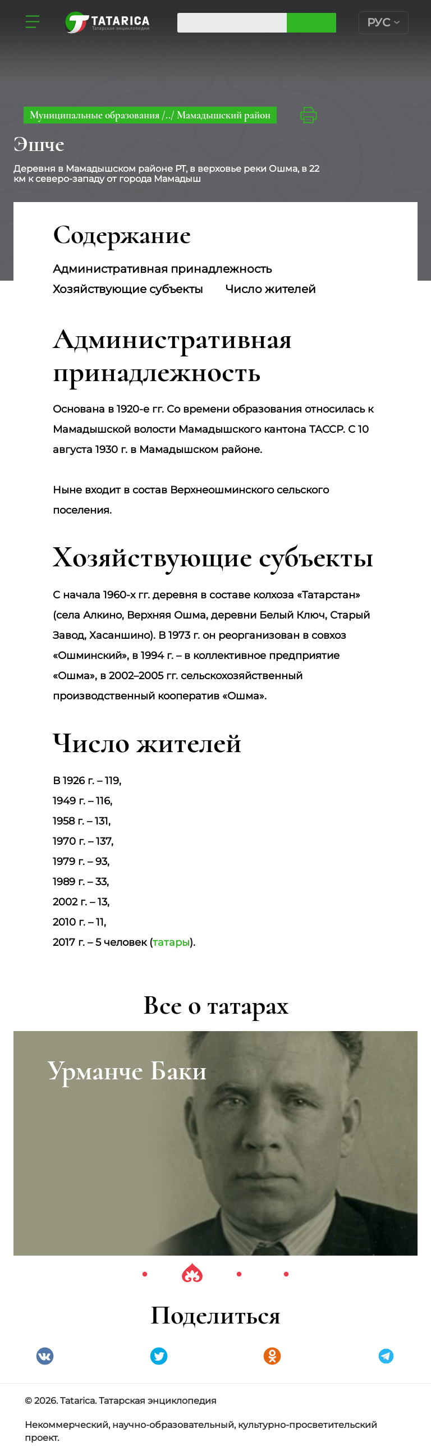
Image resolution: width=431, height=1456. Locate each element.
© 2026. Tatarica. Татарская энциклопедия (121, 1400)
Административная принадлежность (162, 269)
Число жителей (271, 289)
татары (171, 942)
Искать (321, 23)
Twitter (159, 1356)
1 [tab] (144, 1274)
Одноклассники (272, 1356)
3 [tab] (239, 1274)
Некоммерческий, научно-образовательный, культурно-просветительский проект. (201, 1431)
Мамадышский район (223, 114)
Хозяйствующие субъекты (128, 289)
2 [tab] (192, 1274)
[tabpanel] (215, 1143)
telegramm (386, 1356)
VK (45, 1356)
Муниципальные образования (96, 114)
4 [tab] (286, 1274)
